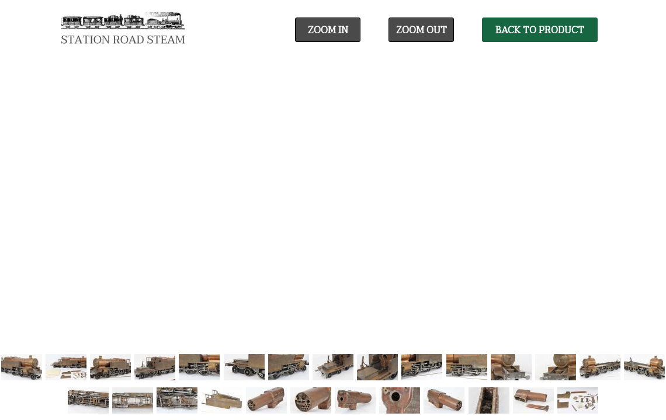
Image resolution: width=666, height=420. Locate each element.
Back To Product (539, 30)
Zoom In (328, 30)
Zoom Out (421, 30)
